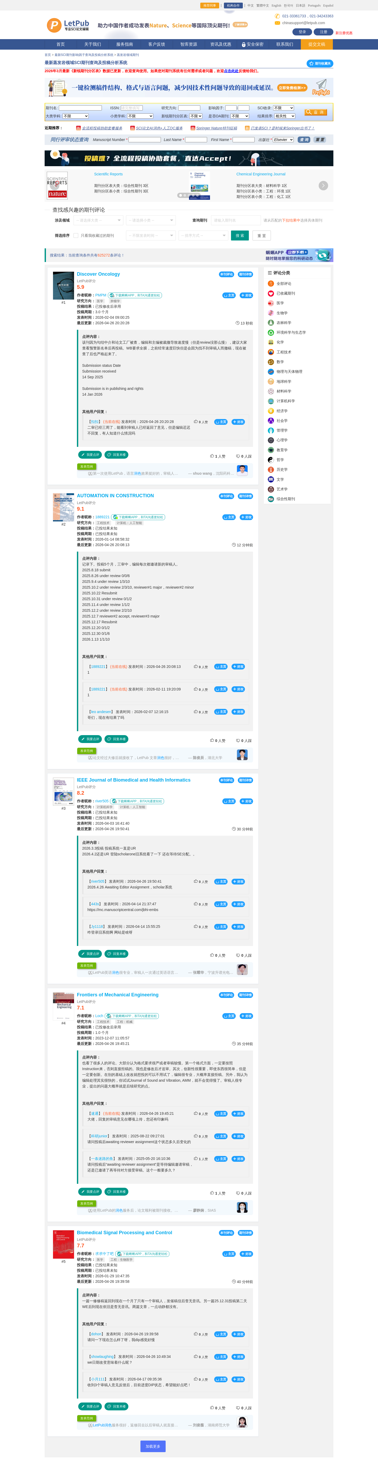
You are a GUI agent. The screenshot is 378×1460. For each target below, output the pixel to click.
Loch (99, 1016)
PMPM (100, 295)
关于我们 (92, 44)
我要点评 (90, 455)
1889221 (102, 517)
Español (328, 5)
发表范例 (86, 466)
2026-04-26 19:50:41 (103, 829)
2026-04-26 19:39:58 (103, 1281)
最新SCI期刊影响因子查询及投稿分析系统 (84, 55)
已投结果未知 (97, 528)
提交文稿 (316, 44)
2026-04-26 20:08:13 (103, 545)
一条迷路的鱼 (102, 1159)
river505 (102, 801)
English (276, 5)
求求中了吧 (104, 1254)
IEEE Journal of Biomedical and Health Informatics (134, 780)
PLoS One (245, 174)
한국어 (288, 5)
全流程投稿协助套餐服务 (102, 128)
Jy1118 (97, 926)
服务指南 (124, 44)
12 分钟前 (242, 545)
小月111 (97, 1379)
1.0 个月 (93, 1032)
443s (95, 904)
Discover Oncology (98, 274)
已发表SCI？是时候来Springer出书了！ (283, 128)
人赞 (201, 422)
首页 (60, 44)
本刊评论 (226, 274)
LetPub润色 (102, 1425)
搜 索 (240, 235)
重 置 (320, 140)
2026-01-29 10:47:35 (103, 1276)
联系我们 (284, 44)
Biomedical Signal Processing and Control (124, 1232)
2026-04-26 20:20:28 (103, 323)
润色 (137, 473)
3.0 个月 (93, 312)
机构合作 (233, 5)
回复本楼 (116, 455)
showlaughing (102, 1356)
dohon (96, 1334)
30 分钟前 (242, 829)
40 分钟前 (242, 1281)
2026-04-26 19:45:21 (103, 1044)
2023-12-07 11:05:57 (103, 1038)
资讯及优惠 (220, 44)
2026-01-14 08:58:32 (103, 539)
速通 (94, 1113)
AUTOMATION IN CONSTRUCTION (115, 495)
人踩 (244, 456)
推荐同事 (209, 5)
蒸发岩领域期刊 (128, 55)
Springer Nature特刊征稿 (216, 128)
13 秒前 (244, 323)
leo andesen (101, 712)
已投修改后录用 (99, 306)
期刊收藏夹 (320, 63)
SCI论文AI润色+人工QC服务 (159, 128)
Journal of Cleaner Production (118, 174)
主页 (229, 295)
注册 (323, 32)
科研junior (99, 1136)
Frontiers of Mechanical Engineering (118, 994)
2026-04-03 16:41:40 (103, 823)
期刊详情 (245, 274)
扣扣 (94, 422)
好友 (246, 295)
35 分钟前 (242, 1044)
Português (314, 5)
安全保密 (252, 44)
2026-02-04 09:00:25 (103, 317)
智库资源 (188, 44)
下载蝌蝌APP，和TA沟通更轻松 (135, 295)
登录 (302, 32)
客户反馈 (156, 44)
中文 (251, 5)
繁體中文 (262, 5)
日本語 (300, 5)
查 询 (304, 140)
